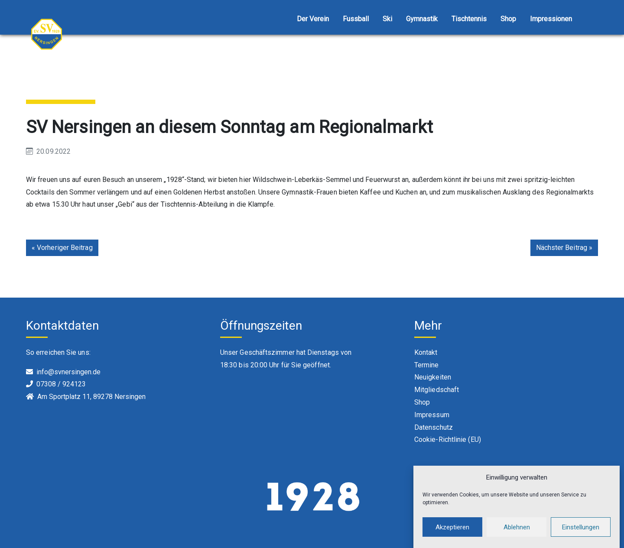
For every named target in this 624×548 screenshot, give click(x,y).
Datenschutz (433, 427)
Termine (426, 365)
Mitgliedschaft (436, 390)
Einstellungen (580, 532)
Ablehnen (517, 532)
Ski (387, 19)
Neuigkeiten (432, 377)
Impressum (431, 415)
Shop (508, 19)
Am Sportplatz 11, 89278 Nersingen (91, 396)
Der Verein (313, 19)
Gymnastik (422, 19)
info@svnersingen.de (68, 372)
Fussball (356, 19)
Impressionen (551, 19)
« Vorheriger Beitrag (62, 247)
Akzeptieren (452, 532)
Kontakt (426, 352)
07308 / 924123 (61, 384)
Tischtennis (469, 19)
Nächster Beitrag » (564, 247)
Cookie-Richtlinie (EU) (447, 439)
